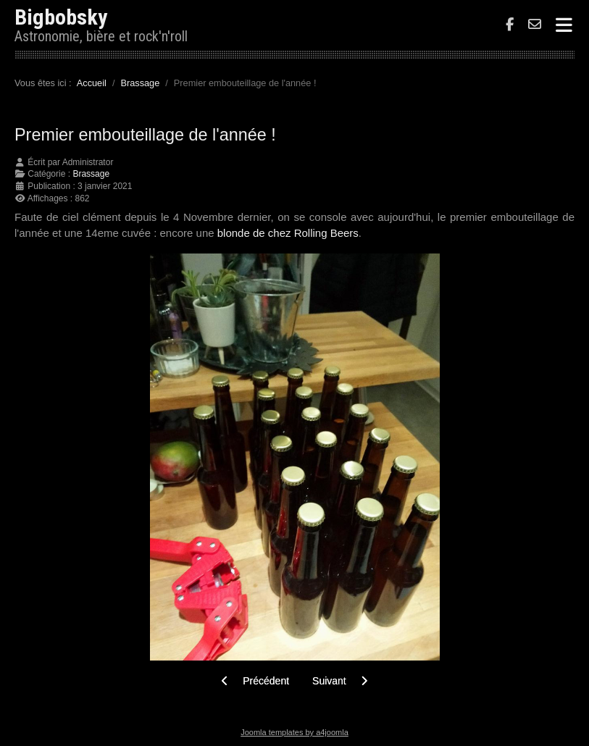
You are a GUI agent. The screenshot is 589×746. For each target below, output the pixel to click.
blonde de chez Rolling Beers (288, 233)
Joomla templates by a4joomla (294, 732)
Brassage (90, 174)
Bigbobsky (60, 17)
